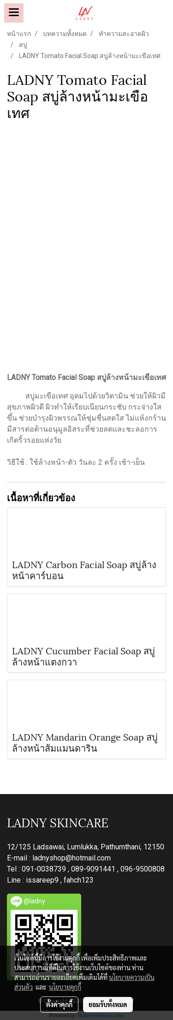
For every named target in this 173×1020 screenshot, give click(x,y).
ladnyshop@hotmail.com (71, 858)
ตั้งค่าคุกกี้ (59, 1004)
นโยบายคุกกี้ (65, 987)
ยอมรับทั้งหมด (108, 1004)
